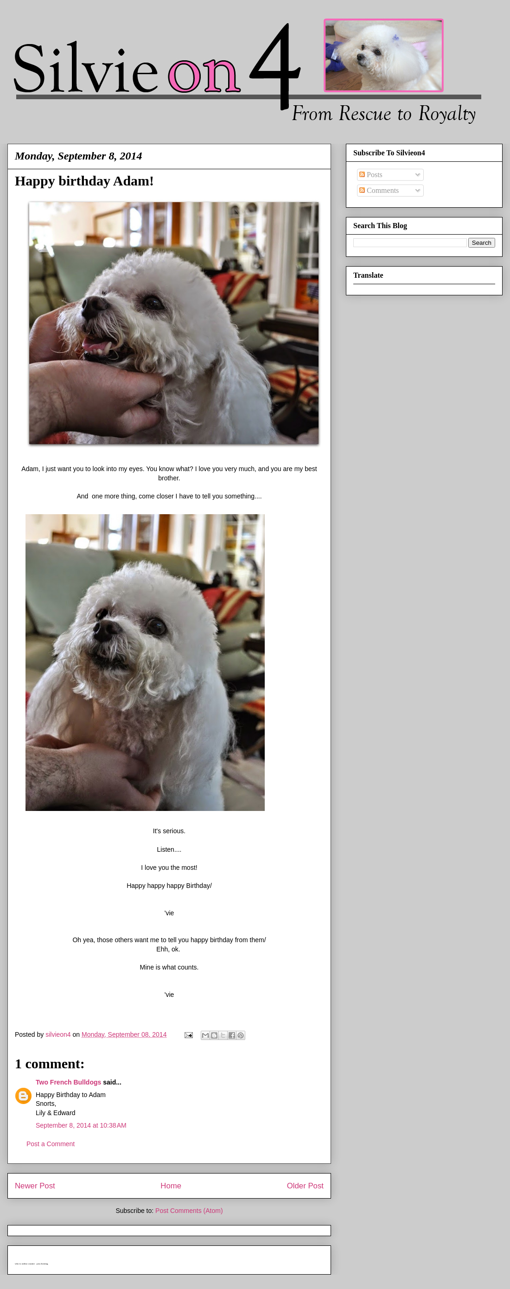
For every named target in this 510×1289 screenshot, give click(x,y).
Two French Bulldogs (68, 1082)
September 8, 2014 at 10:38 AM (81, 1125)
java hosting (42, 1264)
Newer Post (35, 1185)
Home (170, 1185)
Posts (370, 175)
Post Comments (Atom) (189, 1210)
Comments (379, 190)
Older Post (305, 1185)
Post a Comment (50, 1144)
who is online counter (25, 1264)
